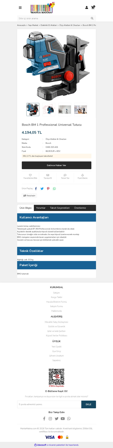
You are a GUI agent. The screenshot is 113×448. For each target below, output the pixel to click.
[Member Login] (86, 7)
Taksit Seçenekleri (60, 208)
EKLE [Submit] (88, 404)
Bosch (48, 143)
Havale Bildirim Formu (56, 302)
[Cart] (93, 8)
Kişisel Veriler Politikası (56, 335)
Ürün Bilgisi (25, 208)
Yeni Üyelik (56, 346)
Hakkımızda (56, 311)
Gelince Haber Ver (56, 165)
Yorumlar (40, 208)
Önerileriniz (80, 208)
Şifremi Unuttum (56, 355)
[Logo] (41, 7)
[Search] (56, 18)
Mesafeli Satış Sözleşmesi (56, 322)
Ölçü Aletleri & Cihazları (56, 139)
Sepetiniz (56, 360)
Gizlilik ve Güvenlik (56, 326)
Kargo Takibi (56, 297)
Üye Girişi (56, 351)
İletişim (56, 292)
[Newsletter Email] (49, 404)
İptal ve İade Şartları (56, 331)
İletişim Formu (56, 306)
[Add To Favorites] (30, 177)
